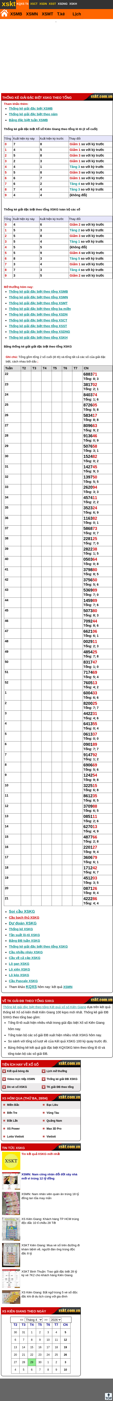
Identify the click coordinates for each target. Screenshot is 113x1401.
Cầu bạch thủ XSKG (24, 893)
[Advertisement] (56, 44)
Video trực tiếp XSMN (21, 1054)
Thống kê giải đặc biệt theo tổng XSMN (38, 273)
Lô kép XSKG (19, 951)
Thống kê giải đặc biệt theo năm (33, 90)
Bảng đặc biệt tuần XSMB (28, 96)
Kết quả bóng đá (18, 1046)
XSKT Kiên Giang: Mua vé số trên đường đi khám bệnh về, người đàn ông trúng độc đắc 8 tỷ (50, 1225)
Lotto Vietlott (15, 1112)
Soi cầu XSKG (22, 887)
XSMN (32, 14)
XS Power (13, 1104)
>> (45, 1295)
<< (21, 1295)
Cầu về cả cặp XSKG (24, 933)
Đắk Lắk (12, 1096)
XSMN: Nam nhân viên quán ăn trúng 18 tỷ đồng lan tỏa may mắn (50, 1172)
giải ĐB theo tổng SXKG (33, 976)
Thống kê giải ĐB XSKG (62, 1054)
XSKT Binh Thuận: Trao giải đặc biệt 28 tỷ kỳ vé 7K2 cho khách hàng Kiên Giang (49, 1249)
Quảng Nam (54, 1096)
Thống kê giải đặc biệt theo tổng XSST (38, 302)
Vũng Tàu (53, 1088)
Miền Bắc (13, 1080)
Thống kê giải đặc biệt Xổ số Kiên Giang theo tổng (39, 104)
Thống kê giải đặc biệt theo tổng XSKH (38, 313)
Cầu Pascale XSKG (23, 957)
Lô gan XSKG (19, 939)
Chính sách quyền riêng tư (86, 1394)
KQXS (31, 962)
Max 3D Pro (54, 1104)
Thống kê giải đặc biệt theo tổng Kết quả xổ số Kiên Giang (44, 983)
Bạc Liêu (52, 1080)
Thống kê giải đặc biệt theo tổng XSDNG (39, 307)
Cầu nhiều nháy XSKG (26, 928)
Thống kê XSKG (21, 905)
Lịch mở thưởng (57, 1046)
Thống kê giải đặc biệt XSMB (31, 84)
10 (65, 1345)
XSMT (47, 14)
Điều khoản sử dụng (56, 1394)
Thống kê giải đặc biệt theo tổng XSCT (38, 296)
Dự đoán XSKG (23, 899)
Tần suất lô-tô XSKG (24, 911)
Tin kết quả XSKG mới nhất (40, 1129)
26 (65, 1330)
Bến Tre (12, 1088)
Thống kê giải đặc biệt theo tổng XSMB (38, 267)
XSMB (16, 14)
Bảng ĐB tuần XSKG (24, 916)
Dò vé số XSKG (17, 1062)
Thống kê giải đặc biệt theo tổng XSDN (38, 290)
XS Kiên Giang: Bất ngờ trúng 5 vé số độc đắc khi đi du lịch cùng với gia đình (49, 1270)
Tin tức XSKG (13, 1124)
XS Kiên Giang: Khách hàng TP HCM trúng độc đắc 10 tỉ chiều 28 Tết (50, 1196)
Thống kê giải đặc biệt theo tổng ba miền (40, 284)
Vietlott (51, 1112)
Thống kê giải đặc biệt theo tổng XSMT (38, 279)
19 (65, 1323)
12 (65, 1315)
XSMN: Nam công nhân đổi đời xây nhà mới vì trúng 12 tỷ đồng (49, 1152)
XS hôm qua (12, 1074)
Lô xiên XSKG (19, 945)
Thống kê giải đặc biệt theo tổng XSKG (31, 185)
